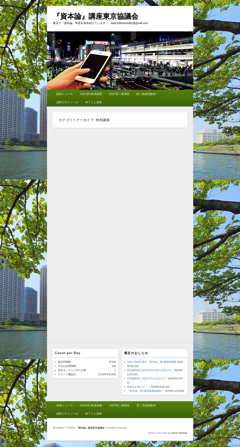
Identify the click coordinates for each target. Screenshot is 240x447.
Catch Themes (179, 433)
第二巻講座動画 (146, 93)
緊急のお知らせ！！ (138, 386)
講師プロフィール (67, 102)
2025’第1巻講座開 (91, 93)
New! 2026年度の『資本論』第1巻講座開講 (152, 361)
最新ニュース (64, 93)
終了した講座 (93, 102)
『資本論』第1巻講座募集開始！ (145, 390)
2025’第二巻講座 (119, 93)
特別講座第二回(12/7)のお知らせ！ (147, 378)
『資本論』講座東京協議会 (95, 16)
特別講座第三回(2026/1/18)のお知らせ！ (150, 370)
